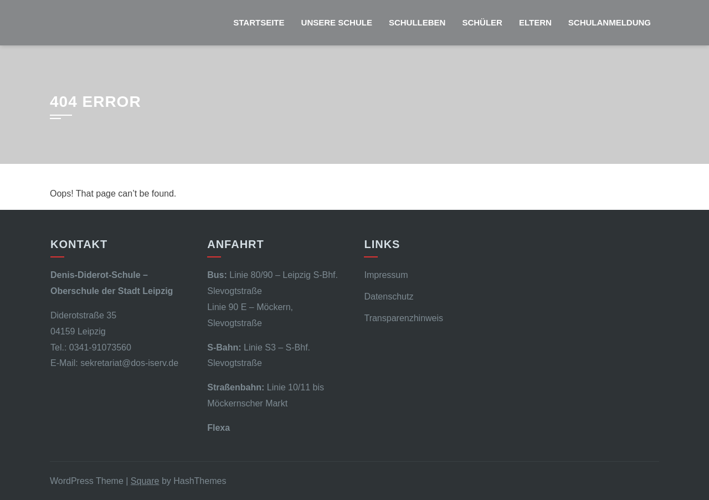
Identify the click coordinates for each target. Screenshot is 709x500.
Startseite (258, 22)
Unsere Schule (336, 22)
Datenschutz (388, 296)
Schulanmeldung (609, 22)
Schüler (482, 22)
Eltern (535, 22)
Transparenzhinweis (403, 318)
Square (145, 481)
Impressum (386, 275)
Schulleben (417, 22)
